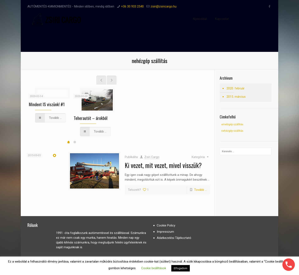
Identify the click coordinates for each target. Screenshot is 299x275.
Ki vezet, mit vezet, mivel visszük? (163, 165)
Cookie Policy (166, 225)
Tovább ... (200, 190)
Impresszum (165, 232)
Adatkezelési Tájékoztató (174, 238)
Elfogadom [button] (180, 268)
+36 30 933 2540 (132, 6)
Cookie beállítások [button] (153, 268)
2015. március (236, 97)
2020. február (236, 88)
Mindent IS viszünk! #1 (47, 104)
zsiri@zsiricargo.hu (163, 6)
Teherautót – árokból (90, 118)
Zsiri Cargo (151, 157)
